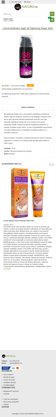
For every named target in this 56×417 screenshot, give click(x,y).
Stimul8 (12, 154)
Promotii (6, 394)
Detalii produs (28, 107)
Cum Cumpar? (8, 374)
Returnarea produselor (11, 402)
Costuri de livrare (9, 380)
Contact (6, 404)
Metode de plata (8, 377)
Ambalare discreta (9, 382)
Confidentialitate (8, 385)
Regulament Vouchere (11, 391)
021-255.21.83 (15, 2)
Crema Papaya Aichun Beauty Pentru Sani (18, 221)
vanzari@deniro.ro (15, 363)
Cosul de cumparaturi (10, 399)
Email (27, 2)
